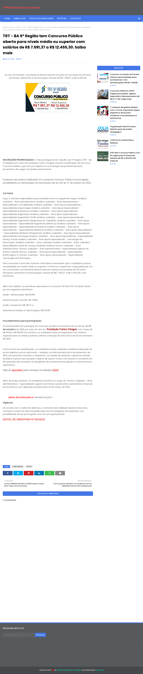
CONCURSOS (17, 466)
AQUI (55, 370)
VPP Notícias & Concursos (21, 7)
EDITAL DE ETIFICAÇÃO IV (21, 397)
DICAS (18, 27)
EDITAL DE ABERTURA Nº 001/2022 (24, 419)
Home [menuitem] (7, 18)
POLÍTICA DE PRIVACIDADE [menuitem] (41, 18)
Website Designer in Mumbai (69, 670)
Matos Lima (9, 59)
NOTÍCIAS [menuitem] (61, 18)
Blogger (100, 670)
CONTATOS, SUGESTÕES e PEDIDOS (122, 141)
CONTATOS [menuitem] (75, 18)
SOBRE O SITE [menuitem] (20, 18)
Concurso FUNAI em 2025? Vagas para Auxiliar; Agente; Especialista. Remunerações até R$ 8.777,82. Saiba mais (125, 94)
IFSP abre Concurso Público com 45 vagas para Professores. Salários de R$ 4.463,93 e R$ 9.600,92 (125, 156)
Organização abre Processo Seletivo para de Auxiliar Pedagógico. (123, 129)
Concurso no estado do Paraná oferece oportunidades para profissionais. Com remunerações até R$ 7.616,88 (124, 78)
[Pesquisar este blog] (19, 635)
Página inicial (9, 27)
